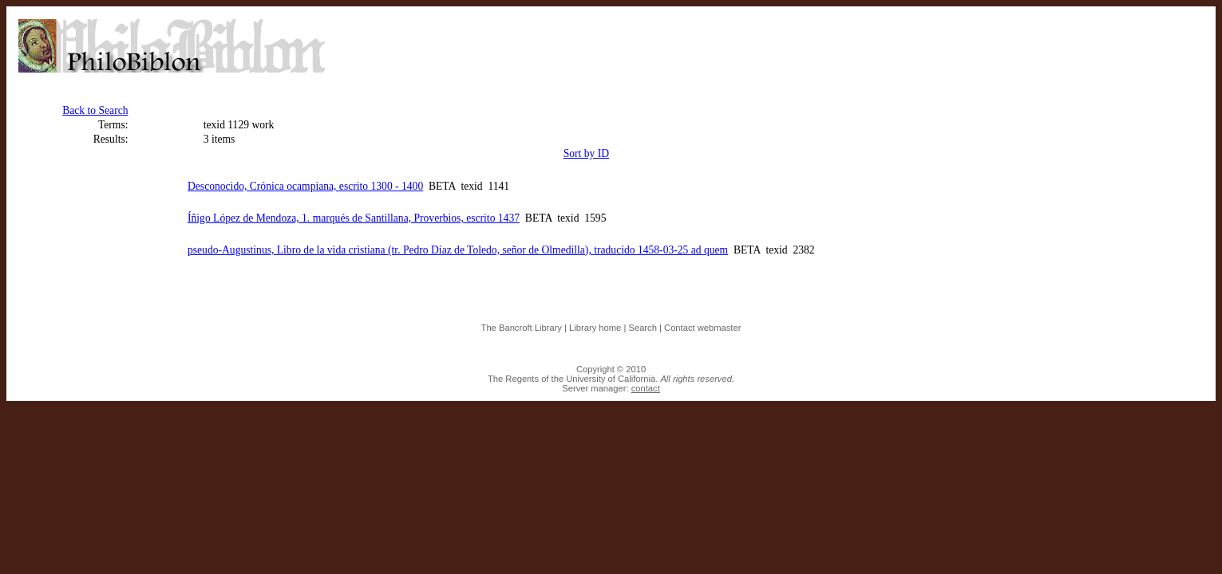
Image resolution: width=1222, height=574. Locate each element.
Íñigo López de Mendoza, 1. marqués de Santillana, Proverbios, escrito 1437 (354, 218)
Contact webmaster (702, 327)
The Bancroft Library (521, 327)
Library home (595, 327)
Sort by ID (586, 153)
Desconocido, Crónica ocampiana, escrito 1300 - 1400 (305, 186)
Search (642, 327)
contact (645, 388)
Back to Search (95, 110)
